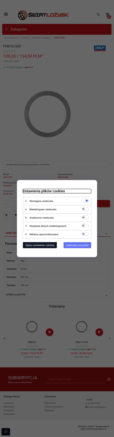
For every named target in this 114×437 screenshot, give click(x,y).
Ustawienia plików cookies (44, 191)
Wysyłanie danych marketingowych (48, 226)
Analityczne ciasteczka (42, 217)
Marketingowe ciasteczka (43, 209)
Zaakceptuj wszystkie (77, 245)
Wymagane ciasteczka (41, 201)
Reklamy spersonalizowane (44, 234)
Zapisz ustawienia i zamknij (39, 245)
